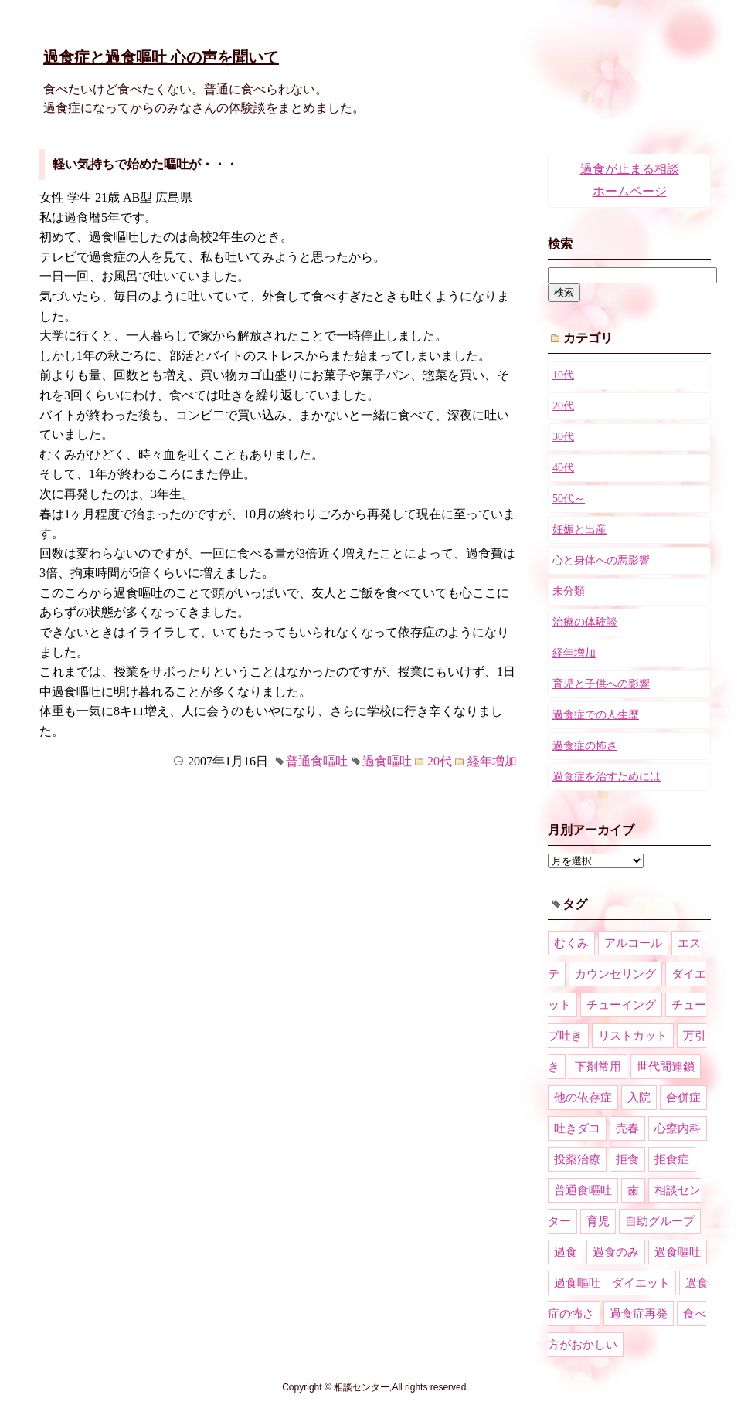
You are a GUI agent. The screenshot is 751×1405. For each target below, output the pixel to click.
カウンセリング (615, 974)
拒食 (627, 1159)
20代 (439, 761)
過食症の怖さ (584, 746)
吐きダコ (577, 1128)
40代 (563, 467)
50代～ (568, 498)
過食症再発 (639, 1314)
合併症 (683, 1097)
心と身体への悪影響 (601, 560)
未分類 (568, 591)
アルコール (633, 943)
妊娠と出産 (579, 529)
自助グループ (660, 1221)
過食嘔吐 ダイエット (612, 1283)
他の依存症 (583, 1097)
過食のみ (616, 1252)
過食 (565, 1252)
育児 (598, 1221)
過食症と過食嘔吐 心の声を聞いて (161, 57)
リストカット (633, 1036)
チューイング (621, 1005)
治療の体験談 (584, 622)
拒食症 (671, 1159)
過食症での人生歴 (595, 715)
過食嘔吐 (387, 761)
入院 (639, 1097)
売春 (627, 1128)
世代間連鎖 (666, 1067)
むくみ (571, 943)
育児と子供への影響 (601, 684)
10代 (563, 375)
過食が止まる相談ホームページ (629, 180)
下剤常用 (598, 1067)
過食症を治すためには (606, 776)
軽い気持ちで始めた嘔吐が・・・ (145, 164)
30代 (563, 437)
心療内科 (677, 1128)
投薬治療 (577, 1159)
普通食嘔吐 (317, 761)
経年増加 (492, 761)
